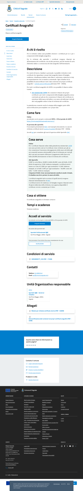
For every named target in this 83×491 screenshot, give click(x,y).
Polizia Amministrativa (47, 407)
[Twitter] (52, 8)
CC (6, 475)
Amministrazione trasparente (49, 446)
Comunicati (63, 402)
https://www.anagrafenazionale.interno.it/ (41, 121)
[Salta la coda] (28, 2)
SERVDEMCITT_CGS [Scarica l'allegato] (41, 259)
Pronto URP (10, 468)
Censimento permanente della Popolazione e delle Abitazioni (31, 417)
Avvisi (62, 405)
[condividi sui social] (64, 24)
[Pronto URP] (40, 2)
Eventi (62, 421)
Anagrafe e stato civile (19, 21)
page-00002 (45, 420)
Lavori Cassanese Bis (47, 400)
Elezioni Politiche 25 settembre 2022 (32, 431)
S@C (46, 127)
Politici (7, 411)
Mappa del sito (14, 475)
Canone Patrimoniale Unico (30, 413)
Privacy (44, 448)
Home (7, 21)
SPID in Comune (45, 427)
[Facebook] (49, 8)
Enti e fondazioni (9, 407)
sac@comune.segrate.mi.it (40, 275)
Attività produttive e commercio (31, 411)
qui (33, 132)
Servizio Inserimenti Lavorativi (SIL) (50, 423)
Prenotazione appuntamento (30, 448)
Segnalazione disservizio (29, 451)
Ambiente (26, 404)
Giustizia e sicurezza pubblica (30, 438)
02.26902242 (38, 273)
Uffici (30, 290)
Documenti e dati (9, 414)
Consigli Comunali (65, 409)
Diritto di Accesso (28, 427)
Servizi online (45, 425)
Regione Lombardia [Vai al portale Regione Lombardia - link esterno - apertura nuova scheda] (11, 2)
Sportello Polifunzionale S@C (39, 232)
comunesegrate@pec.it (11, 465)
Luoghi (62, 418)
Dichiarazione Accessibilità (48, 455)
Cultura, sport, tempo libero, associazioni (30, 423)
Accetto (63, 484)
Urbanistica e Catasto (47, 436)
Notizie (62, 400)
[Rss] (61, 8)
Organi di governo (10, 400)
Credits (9, 475)
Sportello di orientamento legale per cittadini (50, 430)
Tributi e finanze (45, 434)
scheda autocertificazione (43, 84)
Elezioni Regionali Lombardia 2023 (32, 434)
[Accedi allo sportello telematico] (54, 2)
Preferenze (57, 484)
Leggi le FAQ (26, 446)
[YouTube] (55, 8)
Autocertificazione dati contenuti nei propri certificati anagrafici (50, 320)
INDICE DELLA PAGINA (14, 46)
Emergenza (26, 436)
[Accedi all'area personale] (69, 2)
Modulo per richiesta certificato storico (47, 311)
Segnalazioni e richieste (47, 418)
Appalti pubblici (27, 409)
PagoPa (44, 405)
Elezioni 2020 (45, 438)
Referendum (45, 409)
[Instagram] (58, 8)
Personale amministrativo (11, 409)
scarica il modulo (49, 129)
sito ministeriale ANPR (39, 93)
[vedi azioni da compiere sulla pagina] (72, 24)
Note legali (44, 453)
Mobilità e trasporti (46, 402)
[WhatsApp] (46, 8)
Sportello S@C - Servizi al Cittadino (36, 294)
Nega (68, 484)
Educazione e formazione (29, 429)
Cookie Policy (45, 451)
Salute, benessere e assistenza (49, 416)
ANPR (70, 146)
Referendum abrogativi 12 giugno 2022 (49, 412)
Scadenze (63, 407)
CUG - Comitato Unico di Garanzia (31, 420)
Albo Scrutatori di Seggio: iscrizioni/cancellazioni (29, 401)
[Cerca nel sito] (74, 8)
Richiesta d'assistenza (29, 453)
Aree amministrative (10, 402)
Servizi (11, 21)
